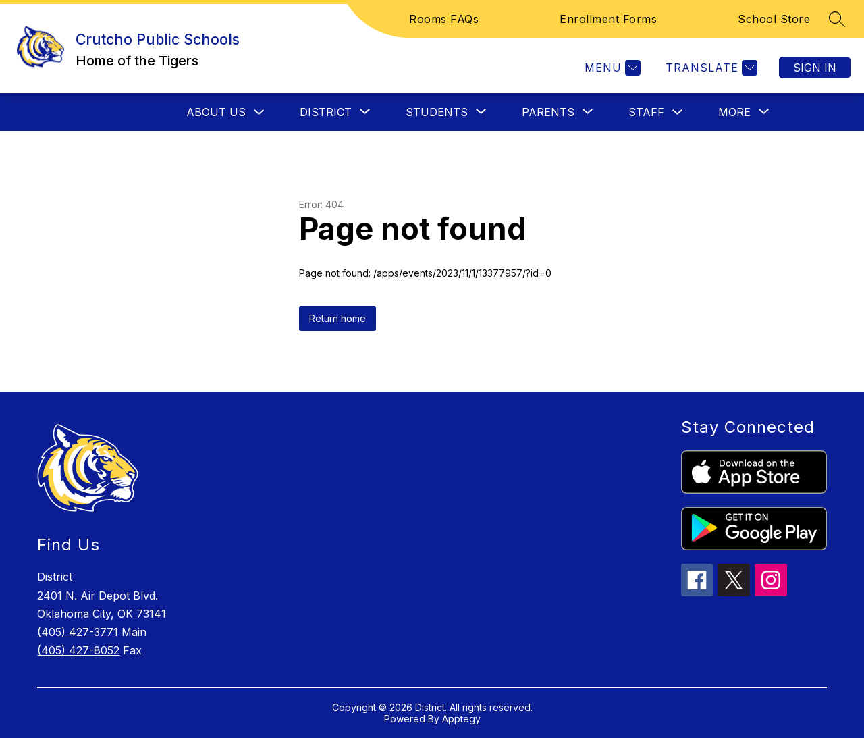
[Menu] (611, 67)
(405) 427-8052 (78, 650)
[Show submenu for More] (734, 112)
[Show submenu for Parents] (548, 112)
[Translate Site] (709, 67)
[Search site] (837, 19)
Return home (337, 318)
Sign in (814, 67)
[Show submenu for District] (326, 112)
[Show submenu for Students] (437, 112)
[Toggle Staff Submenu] (678, 112)
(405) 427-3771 (77, 632)
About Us (216, 112)
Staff (646, 112)
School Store (774, 19)
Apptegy (461, 718)
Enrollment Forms (608, 19)
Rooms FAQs (444, 19)
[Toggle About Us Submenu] (259, 112)
